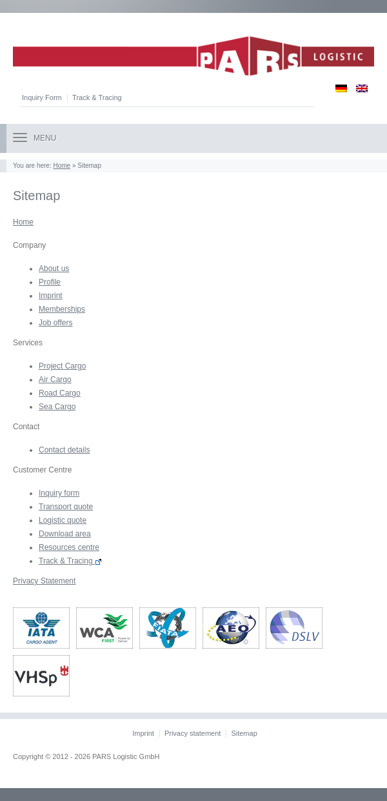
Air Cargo (55, 379)
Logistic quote (62, 520)
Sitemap (244, 733)
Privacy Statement (44, 580)
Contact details (64, 449)
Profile (50, 282)
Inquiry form (59, 493)
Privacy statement (192, 733)
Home (61, 165)
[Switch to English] (357, 88)
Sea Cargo (57, 406)
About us (54, 268)
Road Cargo (60, 393)
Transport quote (66, 506)
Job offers (55, 322)
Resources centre (69, 547)
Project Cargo (62, 365)
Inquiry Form (42, 97)
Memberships (62, 309)
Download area (65, 533)
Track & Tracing (97, 97)
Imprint (51, 295)
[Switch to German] (336, 88)
